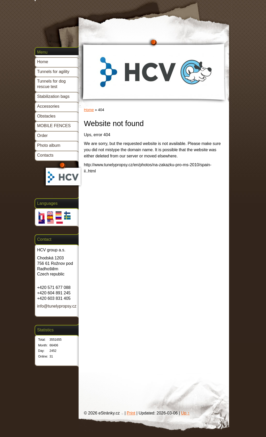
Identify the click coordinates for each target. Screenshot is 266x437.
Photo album (48, 145)
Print (131, 413)
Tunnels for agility (53, 71)
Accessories (48, 106)
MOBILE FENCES (54, 125)
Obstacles (46, 116)
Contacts (45, 155)
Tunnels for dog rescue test (51, 84)
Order (42, 135)
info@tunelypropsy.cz (57, 306)
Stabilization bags (53, 96)
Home (89, 110)
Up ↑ (185, 413)
